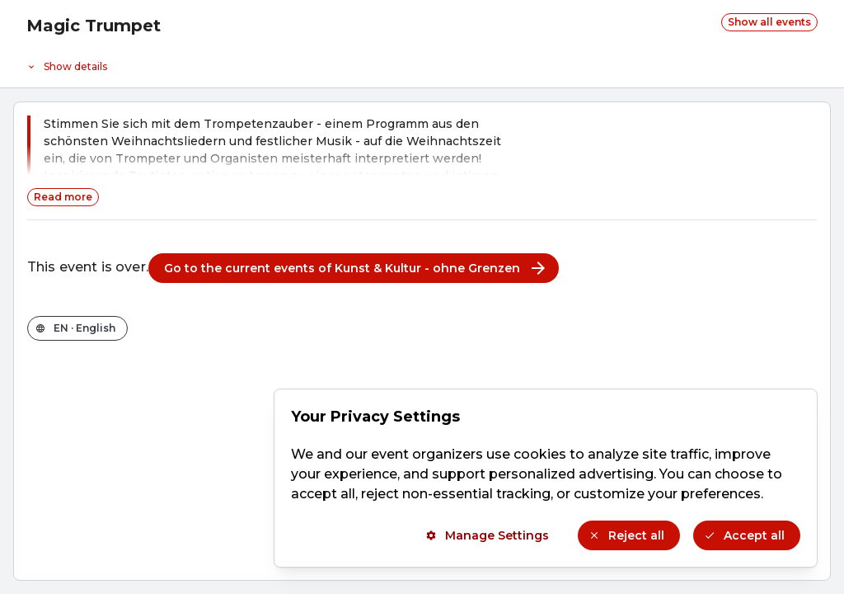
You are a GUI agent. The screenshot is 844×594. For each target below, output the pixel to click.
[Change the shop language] (77, 328)
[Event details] (422, 62)
